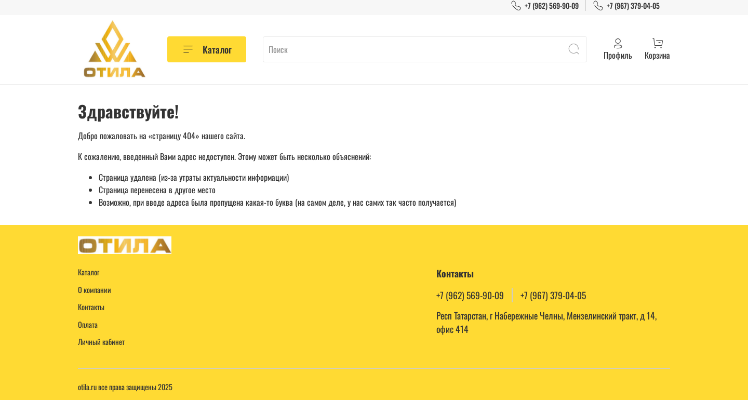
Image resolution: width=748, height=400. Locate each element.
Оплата (88, 324)
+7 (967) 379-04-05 (626, 5)
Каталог (207, 49)
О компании (94, 289)
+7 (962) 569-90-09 (545, 5)
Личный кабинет (101, 341)
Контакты (91, 306)
